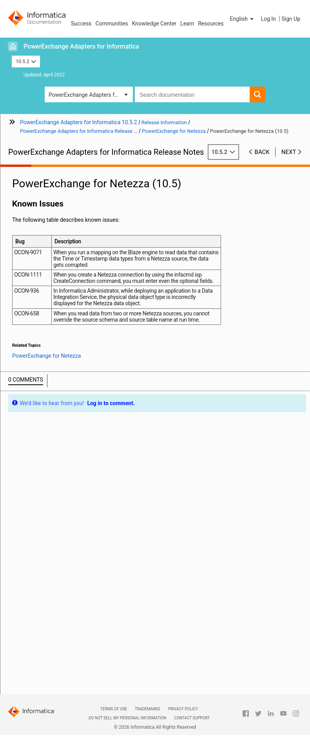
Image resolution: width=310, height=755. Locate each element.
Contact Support (192, 718)
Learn (187, 23)
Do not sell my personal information (127, 718)
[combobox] (192, 94)
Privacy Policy (183, 709)
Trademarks (147, 709)
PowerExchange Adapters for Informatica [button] (91, 95)
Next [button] (288, 152)
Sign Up (290, 19)
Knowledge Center (154, 23)
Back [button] (262, 152)
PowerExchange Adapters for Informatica (81, 46)
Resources (211, 23)
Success (81, 23)
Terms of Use (113, 709)
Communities (112, 23)
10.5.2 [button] (26, 61)
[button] (242, 18)
